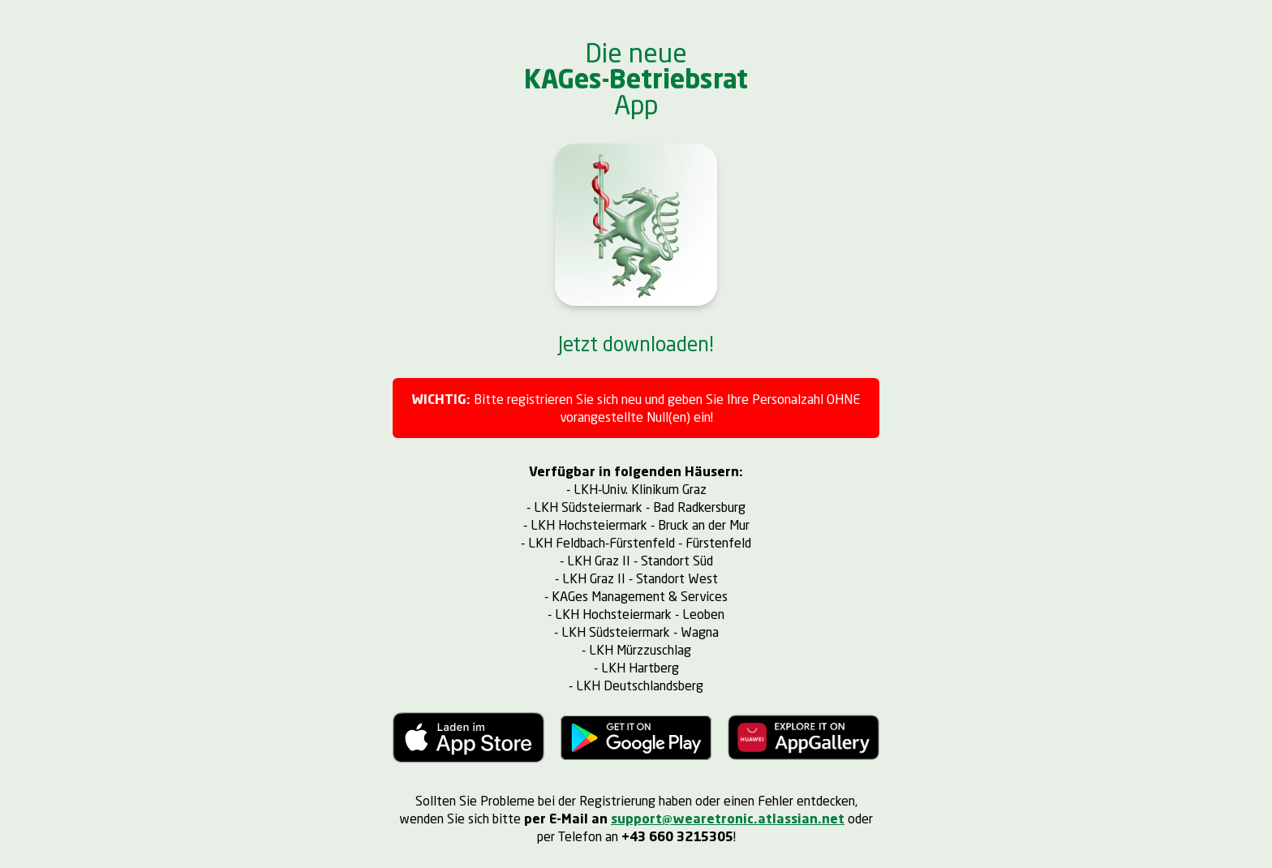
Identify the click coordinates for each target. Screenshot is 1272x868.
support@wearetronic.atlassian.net (727, 818)
